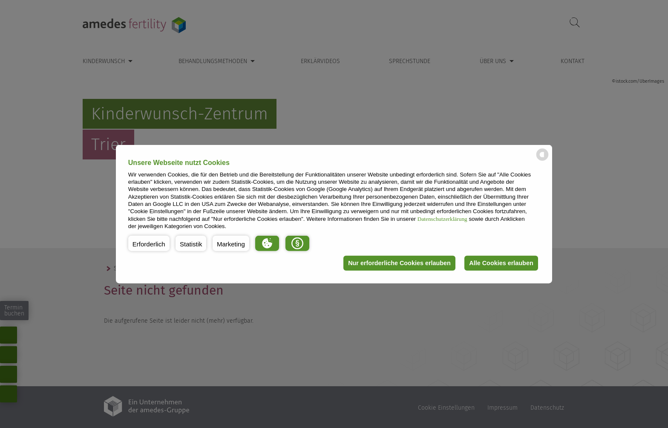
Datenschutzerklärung (442, 218)
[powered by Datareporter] (542, 160)
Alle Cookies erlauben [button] (501, 263)
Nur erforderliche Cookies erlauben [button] (399, 263)
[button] (149, 243)
